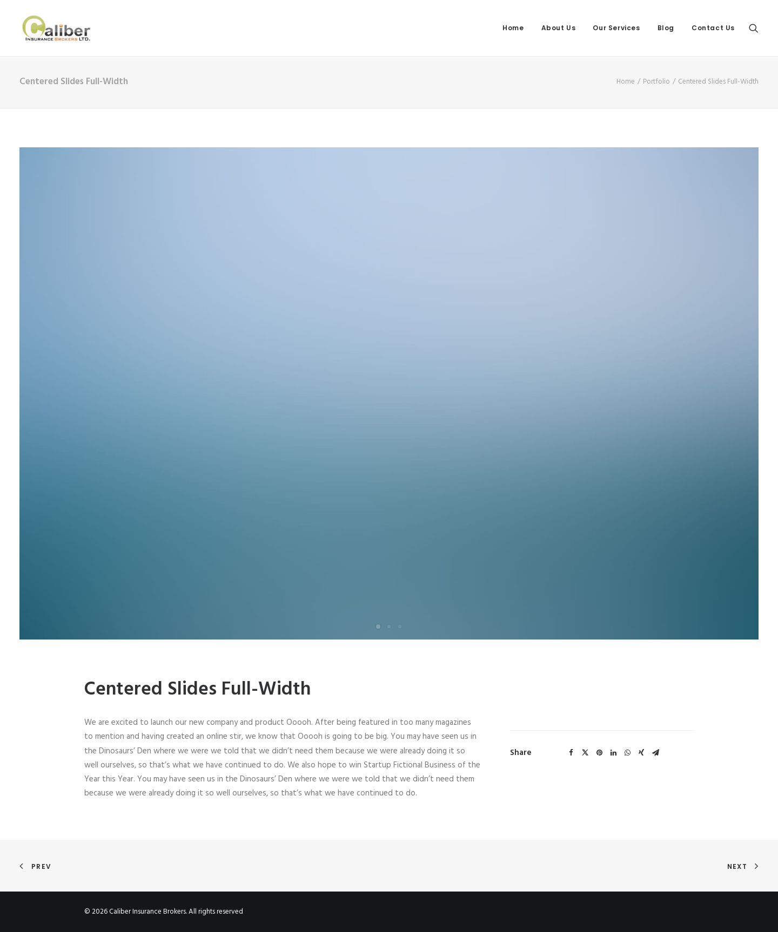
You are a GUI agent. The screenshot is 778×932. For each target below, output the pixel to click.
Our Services (616, 27)
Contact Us (713, 27)
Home (513, 27)
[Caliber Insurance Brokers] (56, 28)
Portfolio (656, 81)
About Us (558, 27)
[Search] (754, 28)
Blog (666, 27)
